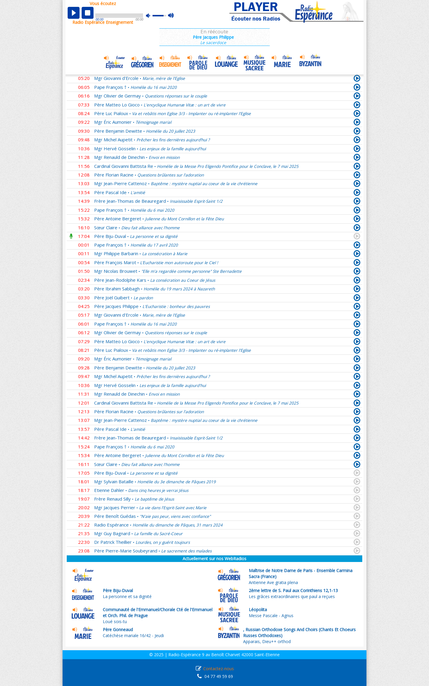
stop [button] (88, 13)
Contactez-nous (218, 668)
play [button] (74, 13)
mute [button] (151, 15)
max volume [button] (171, 16)
